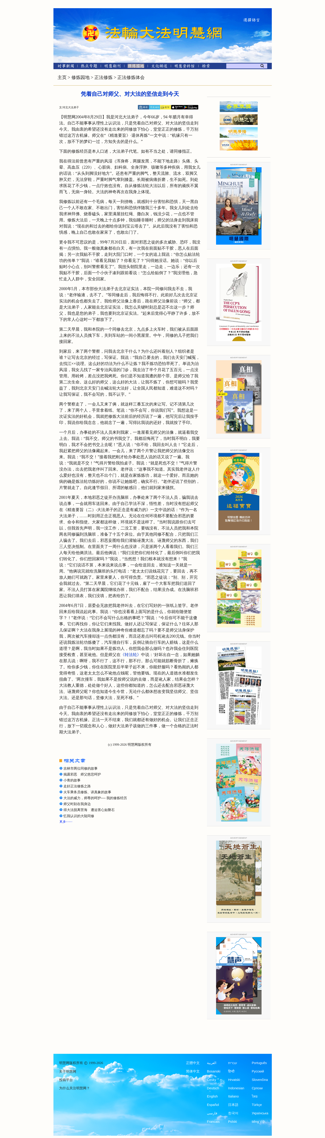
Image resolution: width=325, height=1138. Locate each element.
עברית (232, 1063)
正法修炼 (103, 77)
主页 (62, 77)
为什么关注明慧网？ (74, 1088)
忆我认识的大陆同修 (78, 816)
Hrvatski (234, 1080)
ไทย (255, 1096)
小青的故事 (72, 780)
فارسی (212, 1113)
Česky (211, 1080)
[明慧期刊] (112, 67)
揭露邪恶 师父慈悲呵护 (82, 774)
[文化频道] (159, 67)
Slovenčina (260, 1080)
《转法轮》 (131, 654)
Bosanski (213, 1071)
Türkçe (257, 1105)
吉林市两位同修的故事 (80, 768)
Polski (232, 1121)
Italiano (233, 1096)
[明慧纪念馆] (184, 67)
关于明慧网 (67, 1071)
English (212, 1096)
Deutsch (213, 1088)
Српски (257, 1088)
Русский (258, 1071)
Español (213, 1105)
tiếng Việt (258, 1121)
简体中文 (193, 1071)
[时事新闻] (64, 67)
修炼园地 (80, 77)
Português (259, 1063)
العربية (211, 1063)
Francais (213, 1121)
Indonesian (236, 1088)
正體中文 (193, 1063)
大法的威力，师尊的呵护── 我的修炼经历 (95, 798)
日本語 (233, 1105)
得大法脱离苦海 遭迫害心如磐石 (89, 810)
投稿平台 (66, 1080)
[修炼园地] (136, 67)
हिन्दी (231, 1071)
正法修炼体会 (131, 77)
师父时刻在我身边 (77, 804)
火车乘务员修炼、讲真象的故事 (87, 792)
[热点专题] (89, 67)
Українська (260, 1113)
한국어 (233, 1113)
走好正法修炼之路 (77, 786)
